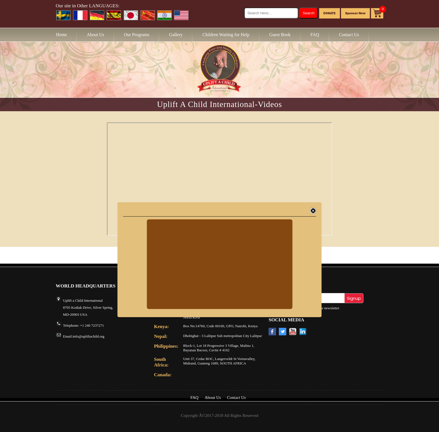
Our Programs (136, 34)
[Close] (313, 210)
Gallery (176, 34)
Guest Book (280, 34)
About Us (95, 34)
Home (61, 34)
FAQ (314, 34)
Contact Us (349, 34)
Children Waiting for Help (225, 34)
